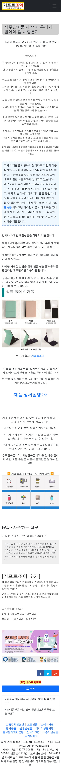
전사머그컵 (33, 732)
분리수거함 (47, 724)
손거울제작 (31, 736)
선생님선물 (25, 728)
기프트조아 (37, 355)
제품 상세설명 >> (30, 394)
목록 (30, 688)
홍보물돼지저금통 (13, 732)
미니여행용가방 (44, 728)
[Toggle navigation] (54, 6)
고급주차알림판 (15, 724)
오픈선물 (32, 724)
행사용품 (11, 728)
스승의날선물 (50, 732)
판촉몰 (8, 207)
